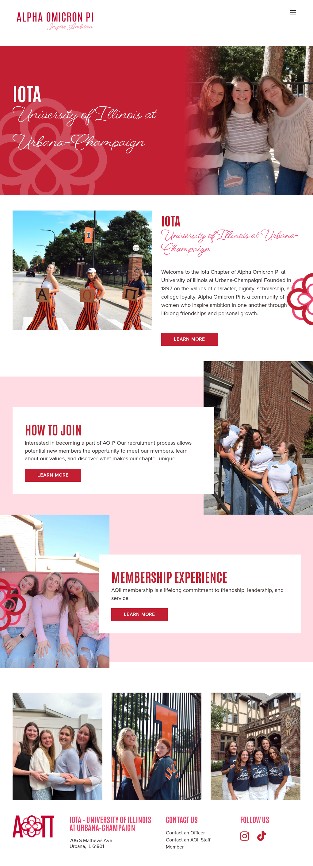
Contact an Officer (185, 833)
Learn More (189, 339)
